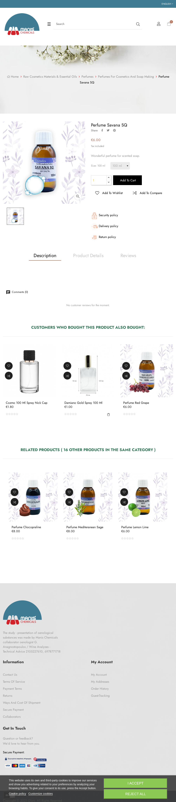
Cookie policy (17, 793)
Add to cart (127, 180)
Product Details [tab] (88, 255)
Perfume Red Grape (136, 403)
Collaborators (12, 716)
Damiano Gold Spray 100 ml (83, 403)
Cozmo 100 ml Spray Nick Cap (26, 403)
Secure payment (13, 709)
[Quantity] (99, 180)
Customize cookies (40, 793)
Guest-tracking (100, 695)
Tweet (108, 130)
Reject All (135, 794)
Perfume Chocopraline (26, 527)
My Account (99, 674)
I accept (135, 783)
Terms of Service (14, 681)
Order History (100, 688)
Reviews (128, 255)
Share (102, 130)
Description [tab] (45, 255)
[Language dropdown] (167, 4)
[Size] (120, 166)
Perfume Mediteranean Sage (84, 527)
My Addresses (100, 681)
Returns (7, 695)
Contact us (10, 674)
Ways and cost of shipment (21, 702)
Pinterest (114, 130)
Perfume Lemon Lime (134, 527)
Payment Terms (12, 688)
